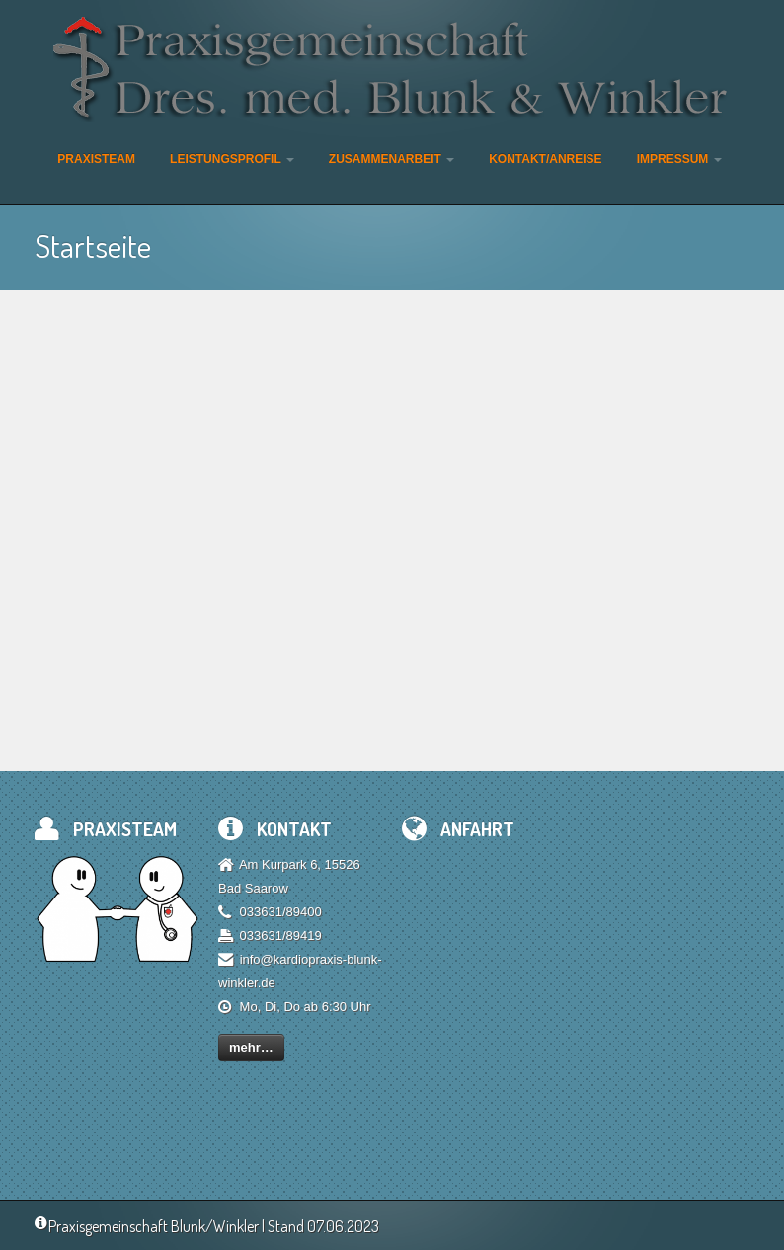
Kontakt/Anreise (545, 159)
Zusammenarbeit (391, 159)
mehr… (251, 1047)
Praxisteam (96, 159)
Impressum (679, 159)
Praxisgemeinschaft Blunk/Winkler (147, 1226)
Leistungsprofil (232, 159)
